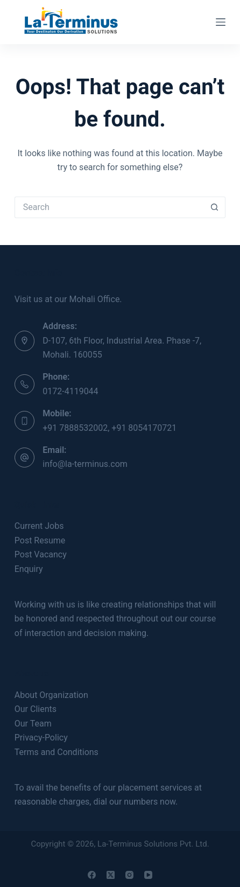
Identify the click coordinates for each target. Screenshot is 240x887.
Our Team (33, 723)
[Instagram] (129, 875)
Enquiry (29, 569)
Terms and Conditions (56, 752)
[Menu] (220, 22)
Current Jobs (39, 526)
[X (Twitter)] (111, 875)
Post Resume (40, 540)
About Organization (51, 695)
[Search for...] (109, 207)
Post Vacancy (41, 554)
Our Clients (36, 709)
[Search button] (214, 207)
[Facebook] (92, 875)
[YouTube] (148, 875)
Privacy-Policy (41, 737)
